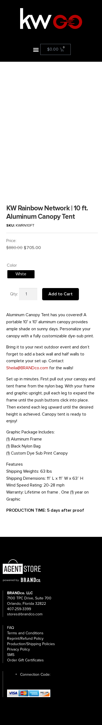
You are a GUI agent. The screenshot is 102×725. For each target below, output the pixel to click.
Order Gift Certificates (25, 660)
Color (12, 265)
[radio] (21, 274)
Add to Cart (60, 294)
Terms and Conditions (25, 633)
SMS (10, 654)
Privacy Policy (18, 649)
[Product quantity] (28, 294)
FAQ (10, 627)
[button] (35, 49)
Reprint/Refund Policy (25, 638)
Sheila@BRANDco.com (27, 368)
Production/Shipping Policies (31, 644)
